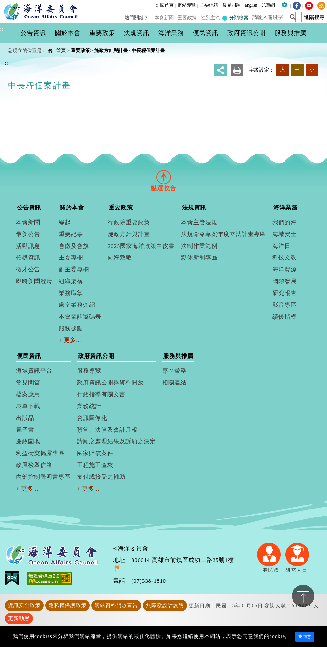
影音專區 (284, 305)
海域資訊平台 (34, 370)
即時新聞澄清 (34, 281)
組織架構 (71, 281)
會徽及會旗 (74, 246)
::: (156, 5)
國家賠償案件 (95, 453)
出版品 (25, 418)
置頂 (303, 596)
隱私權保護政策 (68, 605)
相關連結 (174, 382)
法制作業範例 (199, 246)
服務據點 (71, 328)
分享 (220, 70)
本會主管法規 (199, 222)
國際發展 (284, 281)
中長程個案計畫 (148, 50)
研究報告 (284, 293)
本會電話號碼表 (80, 316)
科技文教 (284, 257)
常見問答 (28, 382)
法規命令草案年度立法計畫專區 (223, 234)
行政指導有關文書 (101, 394)
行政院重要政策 (129, 222)
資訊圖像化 (92, 418)
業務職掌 (71, 293)
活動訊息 (28, 246)
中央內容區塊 (21, 45)
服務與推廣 (178, 356)
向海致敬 (120, 257)
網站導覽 (186, 5)
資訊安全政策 (24, 605)
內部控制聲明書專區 (43, 477)
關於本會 (72, 207)
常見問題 (231, 5)
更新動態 (19, 618)
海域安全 (284, 234)
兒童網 (268, 5)
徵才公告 (28, 269)
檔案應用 (28, 394)
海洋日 (281, 246)
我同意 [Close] (304, 636)
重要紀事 (71, 234)
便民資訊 (29, 356)
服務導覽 (89, 370)
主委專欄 (71, 257)
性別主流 (211, 17)
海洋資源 (284, 269)
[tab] (163, 176)
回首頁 (166, 5)
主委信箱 (209, 5)
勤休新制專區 (199, 257)
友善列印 (237, 70)
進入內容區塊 (16, 3)
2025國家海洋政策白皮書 (141, 246)
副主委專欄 (74, 269)
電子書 (25, 430)
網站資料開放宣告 (116, 605)
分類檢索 (235, 17)
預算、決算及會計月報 (107, 430)
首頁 (61, 50)
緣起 (65, 222)
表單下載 (28, 406)
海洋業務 (285, 207)
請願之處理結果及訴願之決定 (116, 441)
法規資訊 (194, 207)
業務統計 (89, 406)
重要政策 (188, 17)
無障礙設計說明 (165, 605)
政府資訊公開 (96, 356)
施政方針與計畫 (111, 50)
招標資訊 (28, 257)
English (250, 5)
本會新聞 (165, 17)
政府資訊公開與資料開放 (110, 382)
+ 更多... (70, 340)
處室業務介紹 (77, 305)
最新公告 (28, 234)
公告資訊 (29, 207)
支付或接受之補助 (101, 477)
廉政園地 (28, 441)
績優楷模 (284, 316)
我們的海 (284, 222)
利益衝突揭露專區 (40, 453)
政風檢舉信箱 (34, 465)
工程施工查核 (95, 465)
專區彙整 (174, 370)
